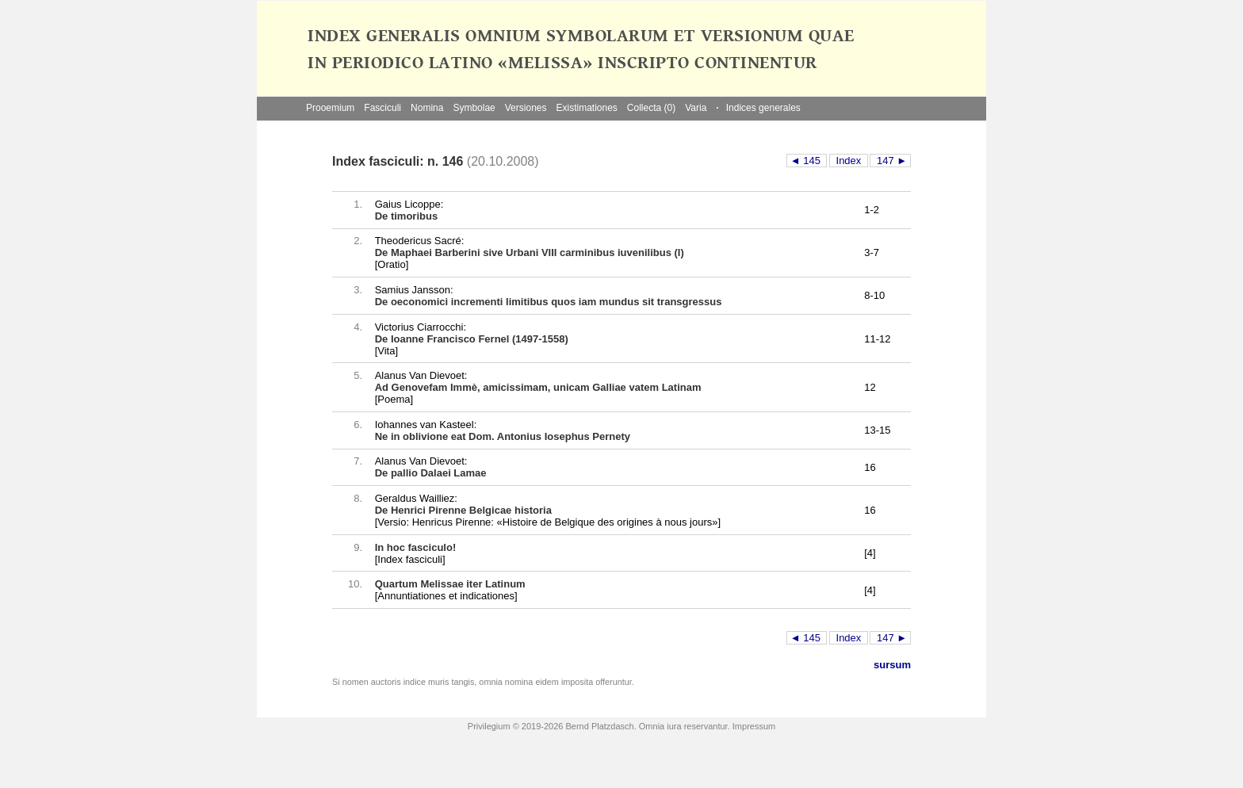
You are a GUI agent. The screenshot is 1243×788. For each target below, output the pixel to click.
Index (848, 160)
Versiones (526, 107)
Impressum (753, 726)
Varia (695, 107)
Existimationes (586, 107)
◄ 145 (807, 160)
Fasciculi (382, 107)
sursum (892, 665)
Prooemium (330, 107)
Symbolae (474, 107)
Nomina (427, 107)
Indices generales (758, 107)
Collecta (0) (651, 107)
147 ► (890, 160)
